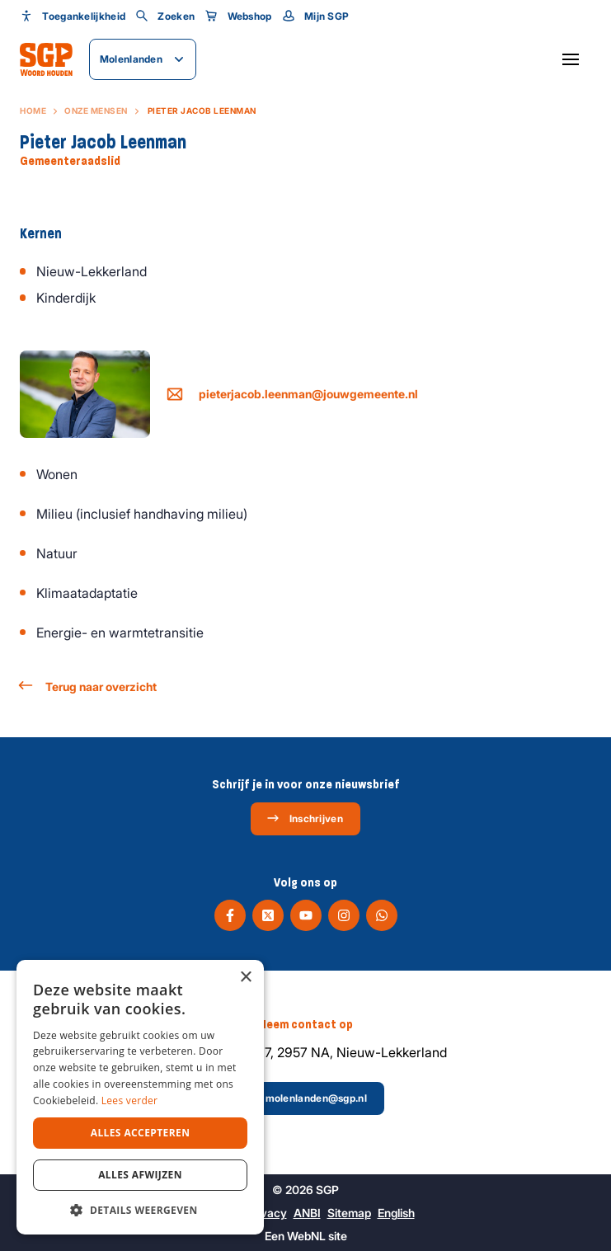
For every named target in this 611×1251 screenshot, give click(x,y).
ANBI (307, 1213)
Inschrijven (304, 818)
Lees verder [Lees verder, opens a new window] (129, 1100)
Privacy (267, 1213)
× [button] (245, 977)
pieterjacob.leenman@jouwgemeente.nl (292, 394)
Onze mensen (96, 110)
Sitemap (349, 1213)
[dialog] (140, 1097)
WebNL (306, 1236)
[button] (140, 1210)
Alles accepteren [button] (140, 1133)
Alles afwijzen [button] (140, 1175)
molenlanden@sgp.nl (304, 1097)
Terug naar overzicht (88, 685)
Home (33, 110)
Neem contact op (305, 1024)
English (396, 1213)
